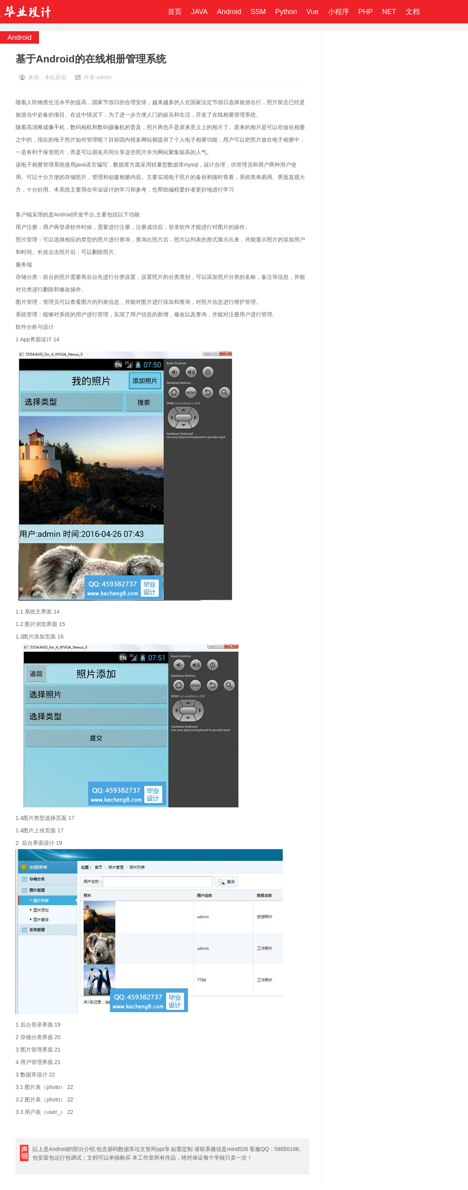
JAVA (199, 12)
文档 (413, 12)
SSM (258, 12)
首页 (175, 12)
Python (286, 12)
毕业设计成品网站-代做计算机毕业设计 (27, 11)
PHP (365, 12)
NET (389, 12)
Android (229, 12)
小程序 (338, 12)
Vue (312, 12)
